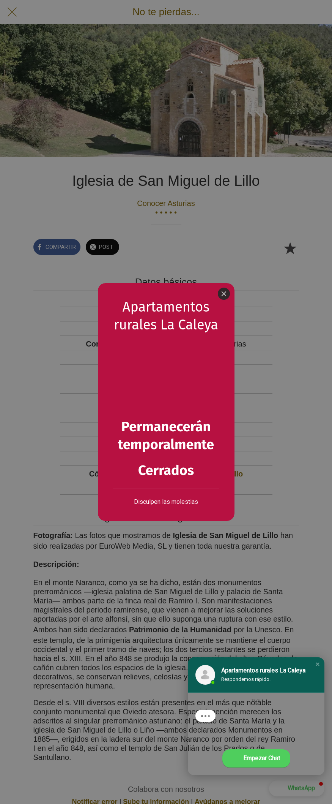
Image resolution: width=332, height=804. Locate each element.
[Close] (224, 294)
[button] (317, 664)
